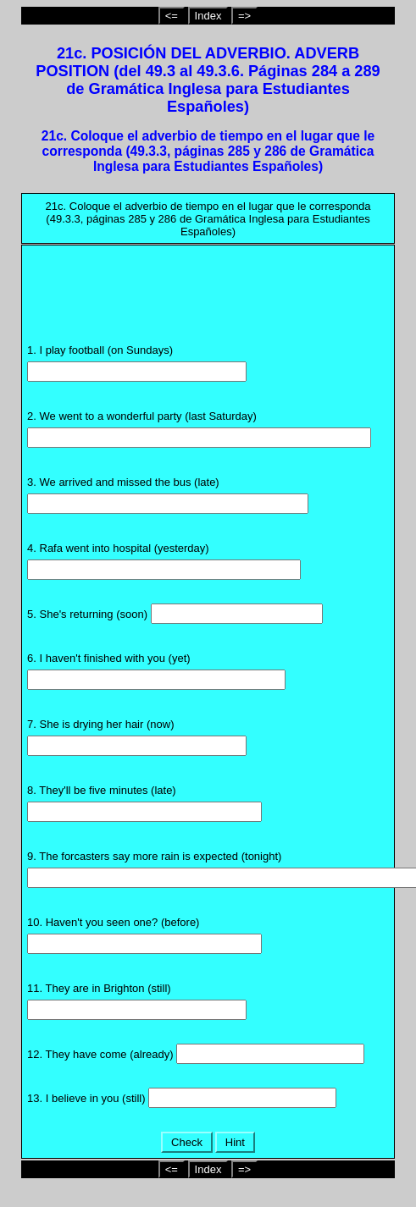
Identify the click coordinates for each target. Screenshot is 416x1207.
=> (244, 15)
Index (208, 15)
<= (171, 15)
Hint (234, 1142)
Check (186, 1142)
